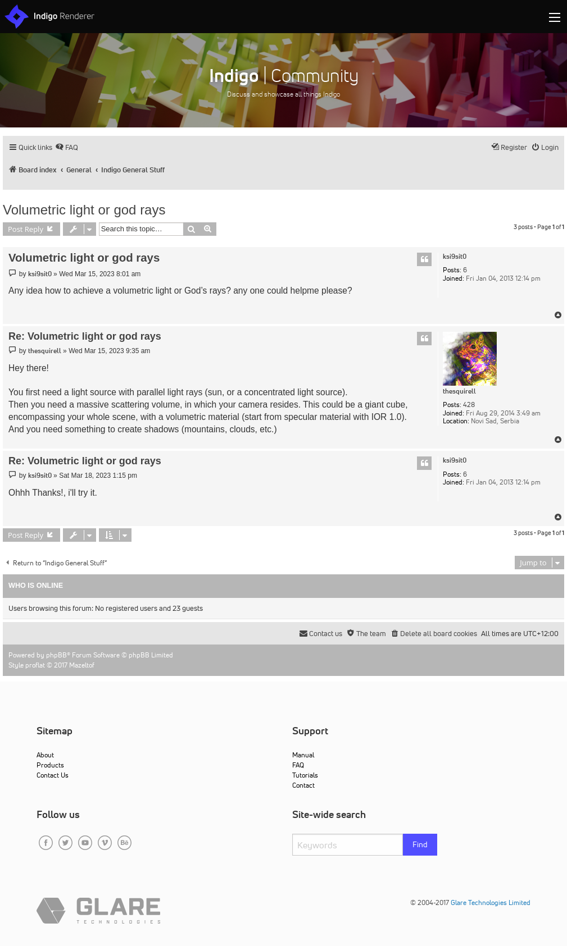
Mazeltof (81, 665)
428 (469, 405)
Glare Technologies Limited (490, 902)
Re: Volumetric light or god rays (84, 336)
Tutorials (305, 775)
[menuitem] (66, 147)
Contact (303, 785)
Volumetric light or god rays (84, 209)
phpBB (56, 655)
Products (50, 765)
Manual (303, 755)
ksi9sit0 (454, 257)
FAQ (298, 765)
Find (420, 844)
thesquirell (459, 391)
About (45, 755)
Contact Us (53, 775)
